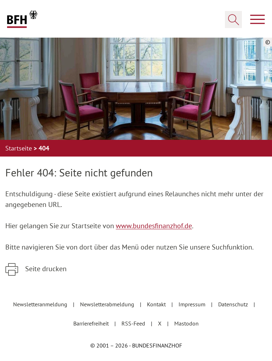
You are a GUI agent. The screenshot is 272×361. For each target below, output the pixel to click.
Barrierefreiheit (91, 323)
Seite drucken (45, 268)
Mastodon (186, 323)
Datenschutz (233, 304)
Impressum (192, 304)
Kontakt (157, 304)
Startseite (19, 148)
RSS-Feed (134, 323)
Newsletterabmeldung (108, 304)
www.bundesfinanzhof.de (154, 225)
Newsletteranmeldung (41, 304)
